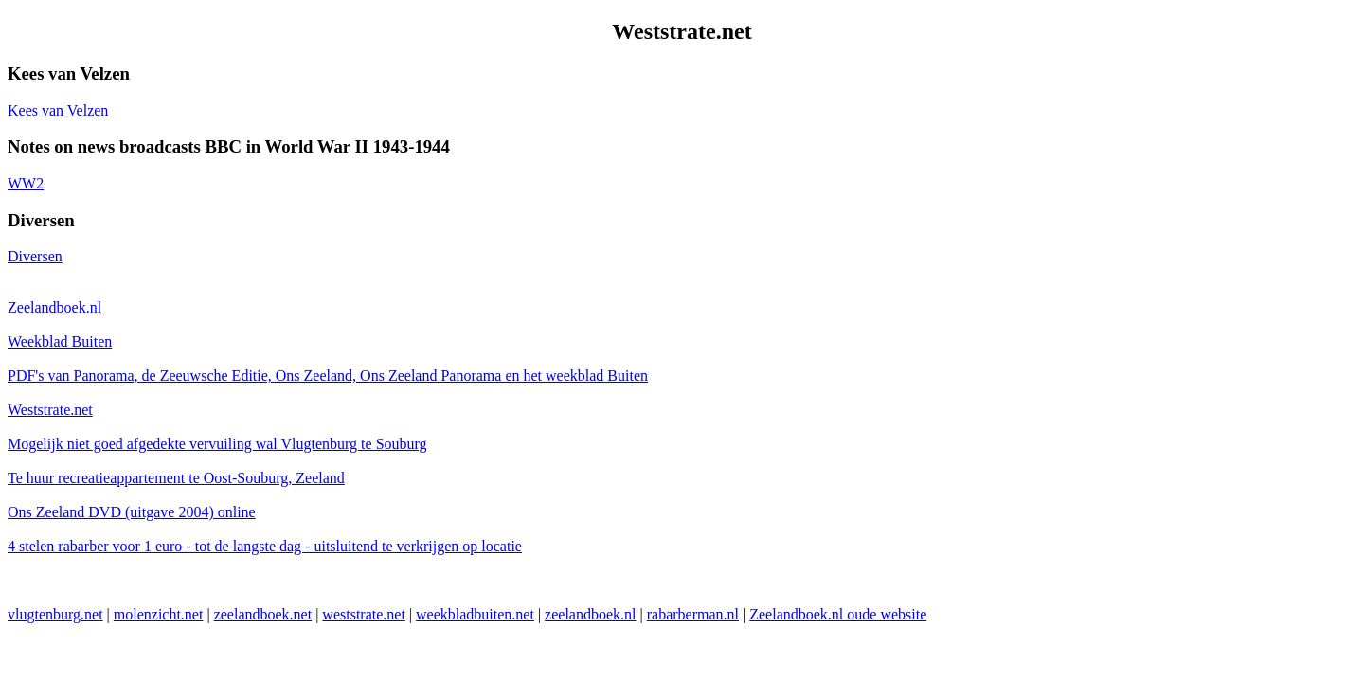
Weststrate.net (50, 410)
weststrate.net (363, 614)
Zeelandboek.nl (54, 307)
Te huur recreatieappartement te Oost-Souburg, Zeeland (176, 478)
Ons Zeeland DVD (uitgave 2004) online (132, 512)
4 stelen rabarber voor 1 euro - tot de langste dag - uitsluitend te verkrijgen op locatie (265, 546)
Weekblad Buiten (60, 341)
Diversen (35, 256)
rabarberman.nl (693, 614)
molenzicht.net (159, 614)
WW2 (26, 183)
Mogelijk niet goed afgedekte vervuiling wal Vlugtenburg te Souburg (217, 444)
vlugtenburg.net (55, 614)
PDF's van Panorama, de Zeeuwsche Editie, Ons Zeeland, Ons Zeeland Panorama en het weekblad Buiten (328, 376)
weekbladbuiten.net (475, 614)
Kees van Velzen (58, 110)
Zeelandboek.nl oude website (837, 614)
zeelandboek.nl (590, 614)
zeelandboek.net (263, 614)
